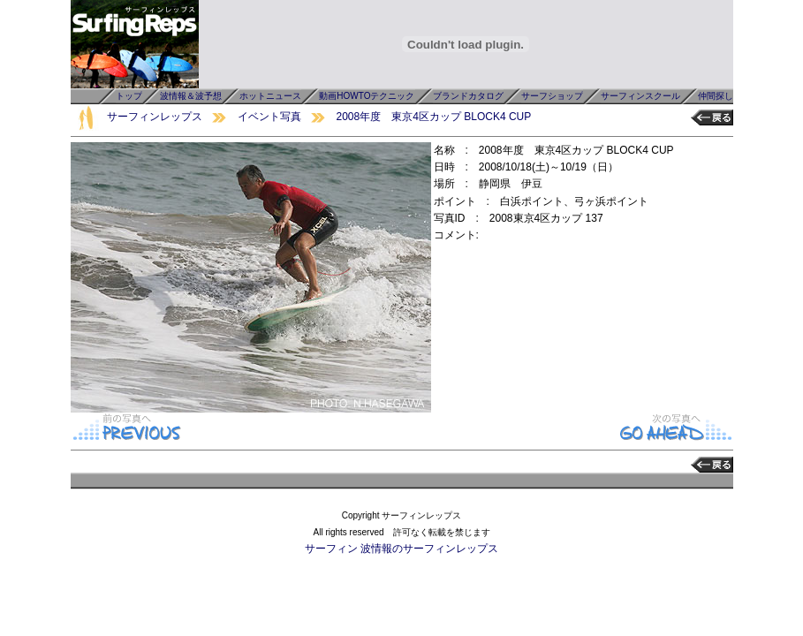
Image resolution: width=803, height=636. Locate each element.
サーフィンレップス (154, 116)
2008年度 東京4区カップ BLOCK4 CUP (434, 116)
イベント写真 (269, 116)
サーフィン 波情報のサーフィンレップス (401, 548)
